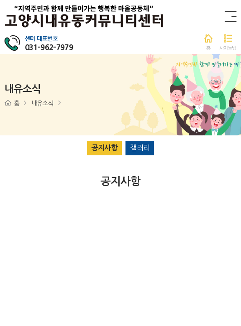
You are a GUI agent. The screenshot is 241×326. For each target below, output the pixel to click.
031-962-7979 (49, 47)
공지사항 (104, 147)
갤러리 (139, 147)
